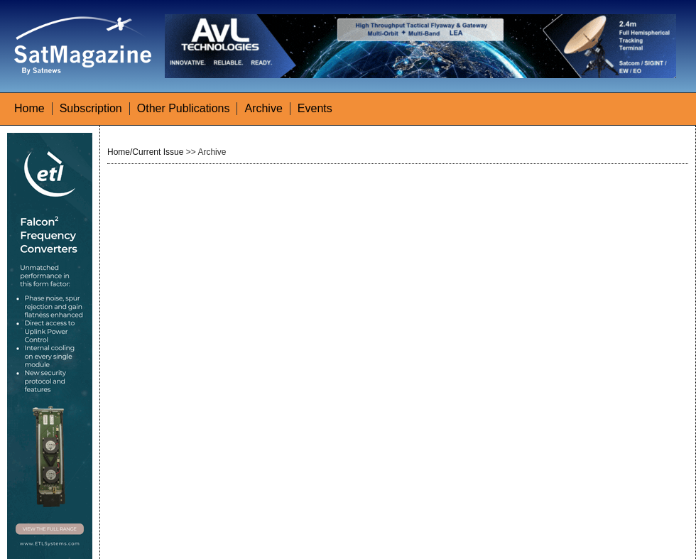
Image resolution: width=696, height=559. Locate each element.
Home (29, 108)
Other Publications (183, 108)
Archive (263, 108)
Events (315, 108)
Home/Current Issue (145, 152)
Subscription (91, 108)
